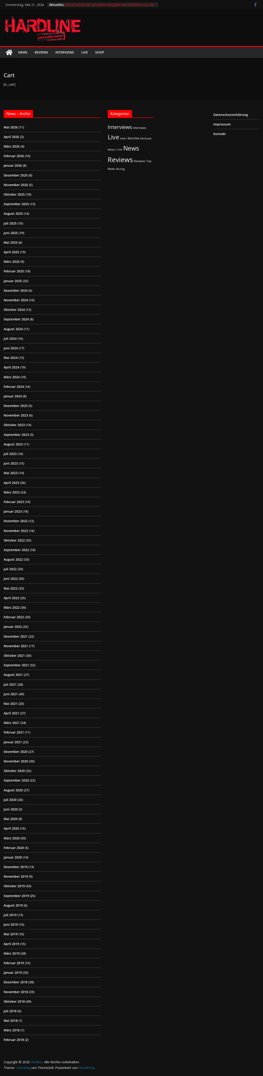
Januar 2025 (13, 281)
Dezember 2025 (16, 175)
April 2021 (11, 713)
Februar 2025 (14, 271)
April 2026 (11, 137)
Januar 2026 (13, 165)
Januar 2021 (13, 742)
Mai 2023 (11, 473)
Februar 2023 (14, 502)
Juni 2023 (11, 463)
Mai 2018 (11, 1020)
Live (84, 52)
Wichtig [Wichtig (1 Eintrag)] (120, 169)
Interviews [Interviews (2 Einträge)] (139, 128)
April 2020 (11, 828)
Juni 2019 (11, 924)
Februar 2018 (14, 1040)
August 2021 (13, 674)
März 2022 (12, 607)
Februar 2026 (14, 156)
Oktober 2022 (14, 540)
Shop (99, 52)
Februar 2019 (14, 963)
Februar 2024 (14, 386)
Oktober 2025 (14, 194)
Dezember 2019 (16, 867)
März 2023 (12, 492)
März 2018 (12, 1030)
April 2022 (11, 598)
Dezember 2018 (16, 982)
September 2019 (16, 896)
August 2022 (13, 559)
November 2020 (16, 761)
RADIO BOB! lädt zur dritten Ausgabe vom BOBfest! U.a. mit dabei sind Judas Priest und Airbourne (109, 7)
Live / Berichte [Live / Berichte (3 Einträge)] (129, 138)
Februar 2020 (14, 848)
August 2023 (13, 444)
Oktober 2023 (14, 425)
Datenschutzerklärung (230, 114)
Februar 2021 (14, 732)
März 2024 (12, 377)
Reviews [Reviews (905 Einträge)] (120, 159)
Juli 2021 (10, 684)
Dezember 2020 (16, 751)
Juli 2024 (10, 338)
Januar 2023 (13, 511)
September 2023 (16, 434)
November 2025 (16, 185)
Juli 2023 (10, 454)
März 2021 (12, 723)
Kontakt (219, 134)
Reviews (41, 52)
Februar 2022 (14, 617)
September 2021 (16, 665)
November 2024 (16, 300)
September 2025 (16, 204)
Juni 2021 (11, 694)
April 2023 (11, 482)
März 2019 (12, 953)
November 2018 (16, 992)
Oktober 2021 (14, 655)
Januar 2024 (13, 396)
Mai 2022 (11, 588)
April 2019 (11, 944)
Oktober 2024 (14, 309)
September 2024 (16, 319)
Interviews (64, 52)
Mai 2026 (11, 127)
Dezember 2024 (16, 290)
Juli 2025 (10, 223)
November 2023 (16, 415)
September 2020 (16, 780)
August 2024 (13, 329)
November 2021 (16, 646)
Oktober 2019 (14, 886)
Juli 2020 (10, 799)
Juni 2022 (11, 578)
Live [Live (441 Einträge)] (113, 137)
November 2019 (16, 876)
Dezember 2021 (16, 636)
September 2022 (16, 550)
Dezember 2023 (16, 406)
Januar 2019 (13, 972)
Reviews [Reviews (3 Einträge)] (139, 161)
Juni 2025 (11, 233)
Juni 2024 (11, 348)
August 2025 (13, 213)
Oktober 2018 (14, 1001)
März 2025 (12, 261)
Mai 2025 (11, 242)
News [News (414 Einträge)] (131, 148)
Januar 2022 (13, 626)
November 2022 (16, 531)
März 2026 (12, 146)
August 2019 (13, 905)
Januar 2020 (13, 857)
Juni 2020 (11, 809)
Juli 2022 (10, 569)
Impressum (222, 124)
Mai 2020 (11, 819)
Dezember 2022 (16, 521)
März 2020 (12, 838)
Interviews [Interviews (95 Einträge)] (120, 126)
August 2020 (13, 790)
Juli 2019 (10, 915)
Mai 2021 (11, 703)
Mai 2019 (11, 934)
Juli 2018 (10, 1011)
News (22, 52)
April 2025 (11, 252)
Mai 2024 (11, 357)
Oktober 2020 (14, 771)
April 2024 (11, 367)
